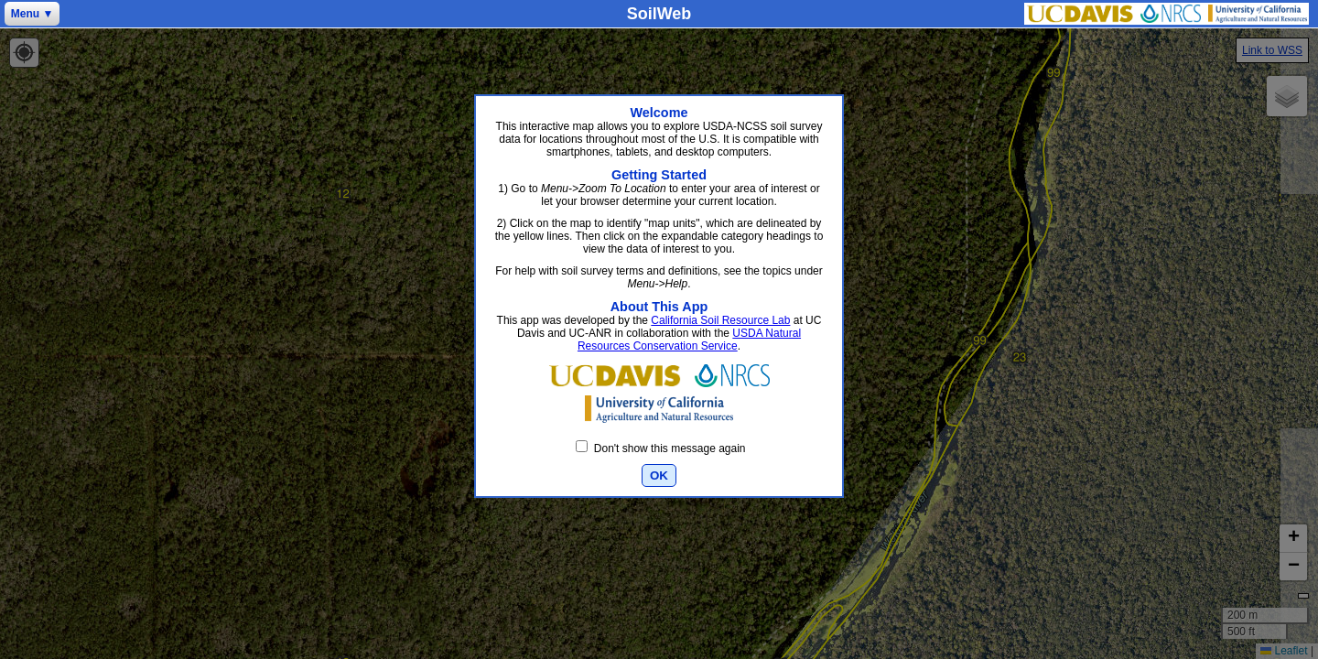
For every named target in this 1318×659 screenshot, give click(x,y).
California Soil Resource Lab (720, 320)
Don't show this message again (660, 448)
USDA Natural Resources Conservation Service (689, 339)
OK (659, 475)
